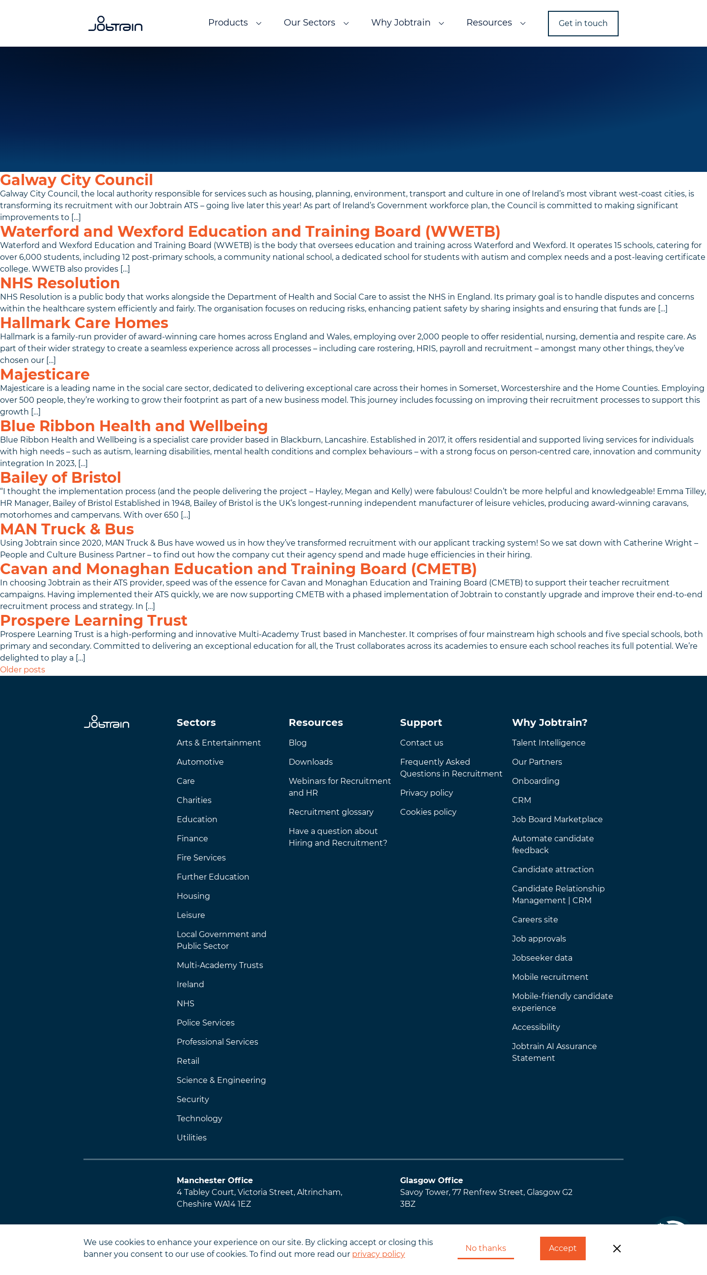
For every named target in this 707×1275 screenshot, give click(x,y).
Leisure (191, 915)
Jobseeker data (542, 958)
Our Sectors (309, 22)
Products (228, 22)
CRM (521, 800)
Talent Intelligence (549, 743)
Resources (489, 22)
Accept (563, 1248)
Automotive (200, 762)
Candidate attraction (553, 869)
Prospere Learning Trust (94, 620)
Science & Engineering (221, 1080)
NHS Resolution (60, 283)
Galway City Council (76, 180)
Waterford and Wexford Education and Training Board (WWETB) (250, 231)
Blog (298, 743)
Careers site (535, 919)
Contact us (421, 743)
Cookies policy (428, 812)
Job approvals (539, 938)
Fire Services (201, 857)
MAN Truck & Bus (67, 529)
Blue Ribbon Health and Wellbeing (134, 426)
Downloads (311, 762)
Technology (199, 1118)
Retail (188, 1061)
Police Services (206, 1022)
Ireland (190, 984)
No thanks (485, 1248)
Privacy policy (426, 793)
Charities (194, 800)
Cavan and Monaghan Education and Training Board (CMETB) (238, 569)
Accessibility (536, 1027)
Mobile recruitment (550, 977)
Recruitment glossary (331, 812)
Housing (193, 896)
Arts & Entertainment (219, 743)
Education (197, 819)
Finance (192, 838)
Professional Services (217, 1042)
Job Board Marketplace (557, 819)
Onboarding (536, 781)
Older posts (22, 669)
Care (186, 781)
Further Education (213, 877)
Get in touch (583, 23)
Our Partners (537, 762)
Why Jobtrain (401, 22)
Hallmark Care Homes (84, 323)
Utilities (192, 1137)
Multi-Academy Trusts (220, 965)
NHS (185, 1003)
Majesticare (45, 374)
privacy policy (378, 1254)
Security (193, 1099)
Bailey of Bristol (60, 478)
